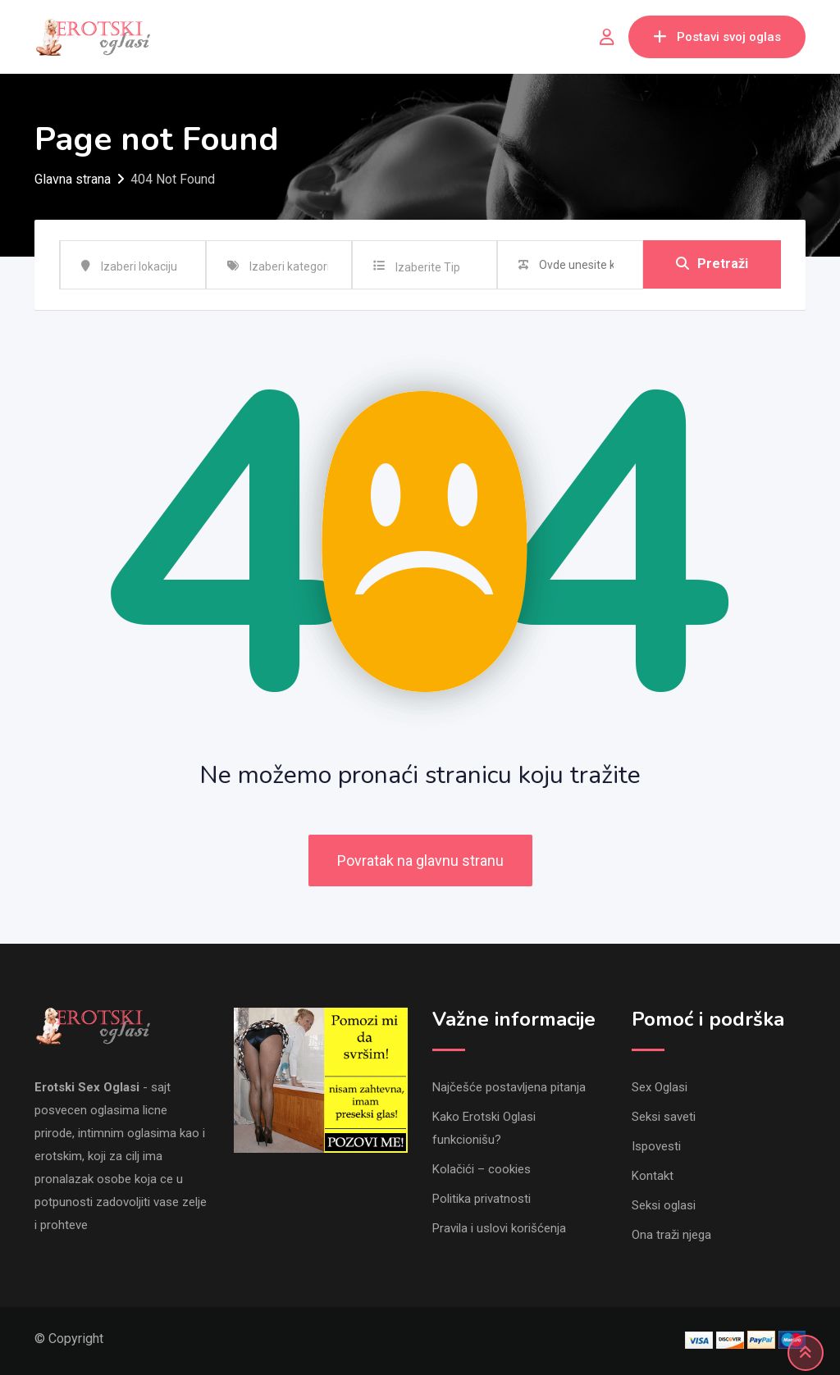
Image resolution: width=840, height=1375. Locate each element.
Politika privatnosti (481, 1198)
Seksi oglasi (664, 1205)
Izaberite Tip (427, 267)
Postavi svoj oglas (717, 37)
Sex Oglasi (659, 1087)
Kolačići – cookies (481, 1169)
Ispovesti (656, 1146)
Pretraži (712, 264)
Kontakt (652, 1175)
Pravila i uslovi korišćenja (499, 1228)
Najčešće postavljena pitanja (509, 1087)
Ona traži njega (671, 1234)
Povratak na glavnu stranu (420, 860)
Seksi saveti (664, 1116)
